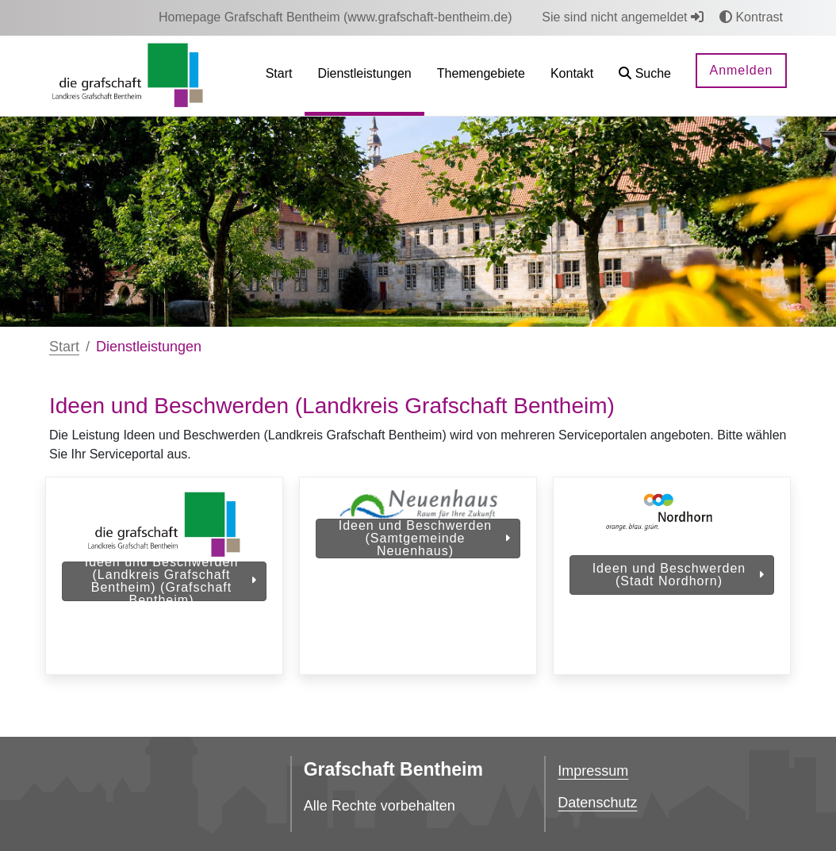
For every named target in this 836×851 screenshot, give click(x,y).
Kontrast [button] (751, 17)
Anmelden (741, 70)
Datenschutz (597, 803)
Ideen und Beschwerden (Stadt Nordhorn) (678, 575)
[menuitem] (335, 17)
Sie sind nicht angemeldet (623, 17)
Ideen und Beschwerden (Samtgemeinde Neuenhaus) (424, 538)
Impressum (593, 771)
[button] (645, 76)
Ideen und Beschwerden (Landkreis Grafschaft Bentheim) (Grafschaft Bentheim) (170, 581)
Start (64, 347)
